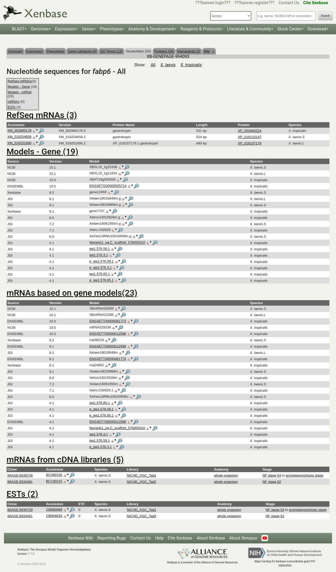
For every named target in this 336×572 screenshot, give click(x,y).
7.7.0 (31, 553)
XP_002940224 (249, 131)
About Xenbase (211, 538)
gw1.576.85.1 (99, 274)
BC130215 (54, 481)
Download (317, 28)
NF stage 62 (271, 482)
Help (159, 538)
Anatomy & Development (151, 28)
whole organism (226, 475)
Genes (88, 28)
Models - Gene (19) (42, 152)
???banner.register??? (254, 2)
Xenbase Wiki (80, 538)
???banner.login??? (213, 2)
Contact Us (289, 2)
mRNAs (13, 102)
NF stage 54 (271, 475)
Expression (65, 28)
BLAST (18, 28)
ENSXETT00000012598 (107, 334)
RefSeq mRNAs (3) (42, 115)
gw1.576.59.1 (99, 249)
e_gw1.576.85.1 (101, 280)
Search (325, 16)
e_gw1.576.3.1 (100, 268)
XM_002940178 (19, 130)
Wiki (209, 51)
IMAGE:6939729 (20, 475)
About (243, 538)
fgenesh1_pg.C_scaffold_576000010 (117, 243)
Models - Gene (19, 87)
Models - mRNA (20, 92)
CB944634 (54, 516)
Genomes (40, 28)
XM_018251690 (19, 143)
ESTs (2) (22, 494)
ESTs (11, 107)
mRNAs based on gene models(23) (72, 293)
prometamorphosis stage (304, 475)
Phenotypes (111, 28)
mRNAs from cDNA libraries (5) (65, 460)
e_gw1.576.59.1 (101, 261)
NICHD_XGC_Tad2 (141, 482)
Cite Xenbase (180, 538)
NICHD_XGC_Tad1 (141, 475)
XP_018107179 (249, 143)
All (153, 64)
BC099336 (54, 475)
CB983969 (54, 509)
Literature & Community (249, 28)
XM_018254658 (19, 137)
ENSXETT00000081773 (107, 321)
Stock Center (289, 28)
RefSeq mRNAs (20, 81)
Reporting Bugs (111, 538)
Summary (15, 51)
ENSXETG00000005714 (108, 186)
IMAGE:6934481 (20, 482)
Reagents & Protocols (201, 28)
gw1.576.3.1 (98, 255)
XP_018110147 (249, 137)
